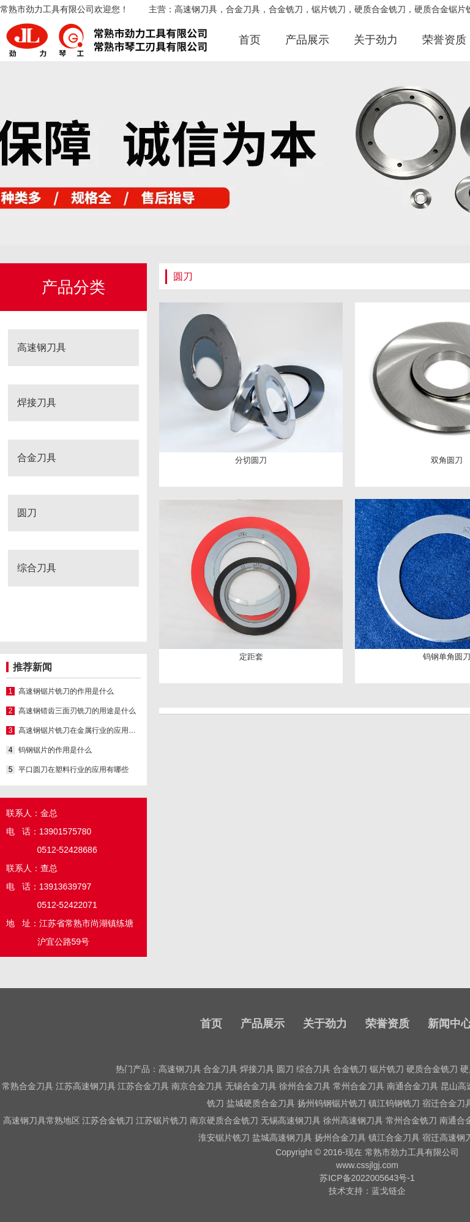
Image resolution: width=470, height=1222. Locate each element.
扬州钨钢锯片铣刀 (331, 1103)
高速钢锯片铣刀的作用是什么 (66, 691)
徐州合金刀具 (304, 1086)
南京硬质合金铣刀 (224, 1120)
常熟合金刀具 (27, 1086)
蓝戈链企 (388, 1191)
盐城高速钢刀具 (282, 1137)
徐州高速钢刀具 (353, 1120)
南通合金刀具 (412, 1086)
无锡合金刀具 (251, 1086)
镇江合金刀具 (394, 1137)
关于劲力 (376, 40)
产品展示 (307, 40)
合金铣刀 (350, 1069)
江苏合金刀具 (143, 1086)
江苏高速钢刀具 (86, 1086)
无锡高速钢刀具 (291, 1120)
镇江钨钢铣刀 (394, 1103)
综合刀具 (36, 568)
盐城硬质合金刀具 (260, 1103)
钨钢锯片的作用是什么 (55, 750)
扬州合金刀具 (340, 1137)
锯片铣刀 (387, 1069)
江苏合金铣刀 (107, 1120)
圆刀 (27, 513)
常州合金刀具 (358, 1086)
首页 (250, 40)
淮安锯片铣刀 (224, 1137)
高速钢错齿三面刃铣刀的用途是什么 (77, 711)
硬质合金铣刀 (432, 1069)
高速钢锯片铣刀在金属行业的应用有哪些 (79, 730)
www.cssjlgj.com (367, 1165)
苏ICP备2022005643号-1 (367, 1178)
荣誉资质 (444, 40)
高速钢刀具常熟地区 (41, 1120)
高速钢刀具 (41, 347)
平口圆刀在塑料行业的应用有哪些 (73, 769)
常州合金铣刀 (411, 1120)
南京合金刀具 (197, 1086)
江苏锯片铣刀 (161, 1120)
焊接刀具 (36, 402)
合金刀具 (36, 457)
